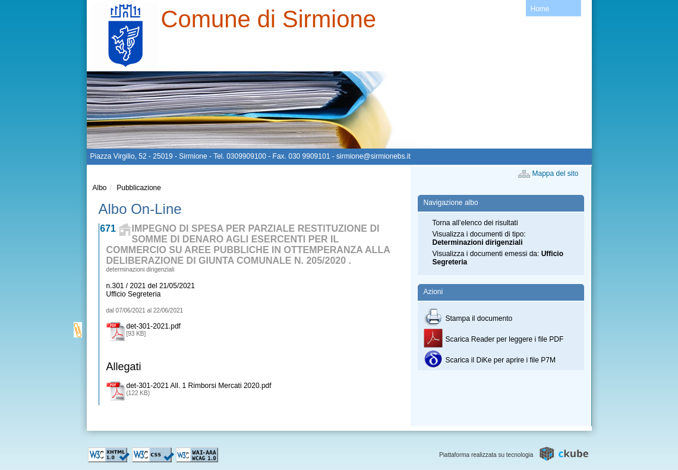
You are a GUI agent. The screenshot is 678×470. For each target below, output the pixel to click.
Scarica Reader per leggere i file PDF (494, 339)
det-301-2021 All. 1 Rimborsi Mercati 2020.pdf (199, 385)
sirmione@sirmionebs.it (373, 156)
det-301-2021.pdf (154, 326)
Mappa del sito (555, 173)
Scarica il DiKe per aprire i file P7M (490, 360)
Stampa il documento (468, 318)
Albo (100, 188)
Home (540, 9)
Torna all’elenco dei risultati (475, 223)
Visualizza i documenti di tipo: (479, 238)
